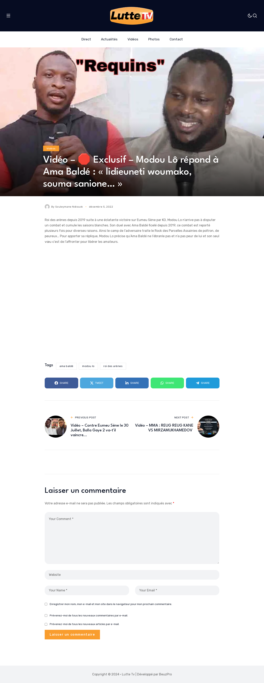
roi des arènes (113, 366)
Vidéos (51, 148)
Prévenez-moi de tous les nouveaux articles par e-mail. (84, 624)
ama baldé (66, 366)
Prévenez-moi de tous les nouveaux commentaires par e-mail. (89, 615)
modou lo (88, 366)
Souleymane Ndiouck (69, 206)
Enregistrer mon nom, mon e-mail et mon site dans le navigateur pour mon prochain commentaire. (111, 604)
